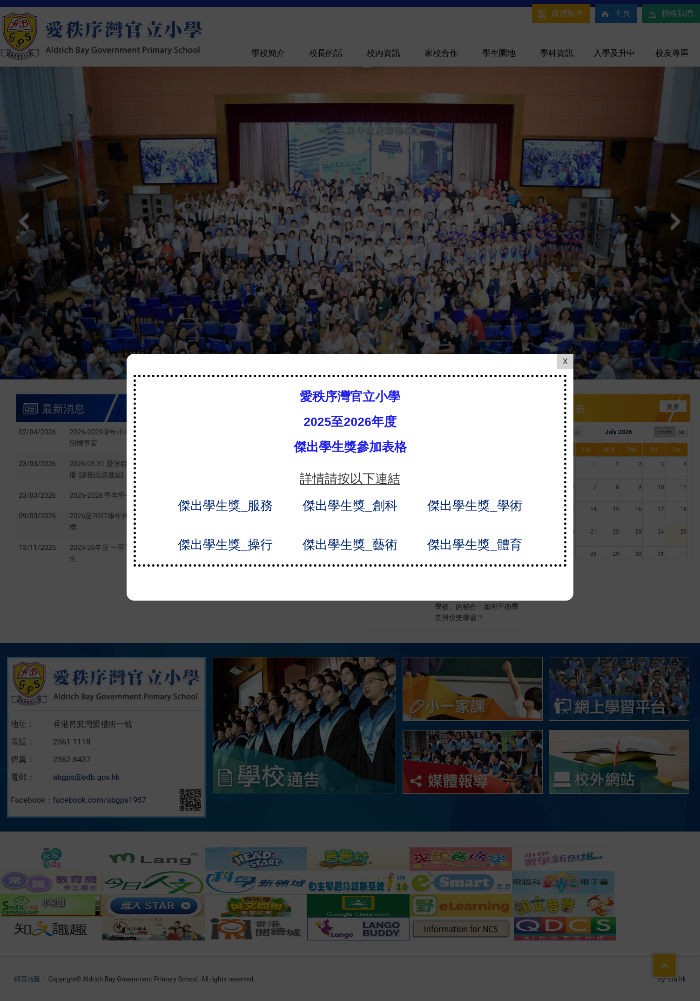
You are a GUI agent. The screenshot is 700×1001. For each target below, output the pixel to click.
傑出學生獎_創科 (350, 480)
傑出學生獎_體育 (474, 519)
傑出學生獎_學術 (474, 480)
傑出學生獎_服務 (225, 480)
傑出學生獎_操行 (225, 519)
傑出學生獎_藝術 (350, 519)
